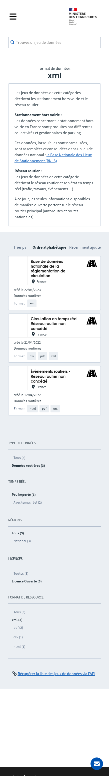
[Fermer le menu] (35, 17)
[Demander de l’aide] (96, 763)
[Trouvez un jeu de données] (54, 42)
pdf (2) (18, 627)
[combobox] (54, 42)
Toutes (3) (21, 573)
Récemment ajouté (85, 247)
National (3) (22, 541)
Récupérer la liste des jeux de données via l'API (56, 673)
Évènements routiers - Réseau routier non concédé (50, 376)
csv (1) (18, 637)
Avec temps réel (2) (28, 502)
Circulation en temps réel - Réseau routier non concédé (55, 324)
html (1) (19, 646)
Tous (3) (19, 457)
